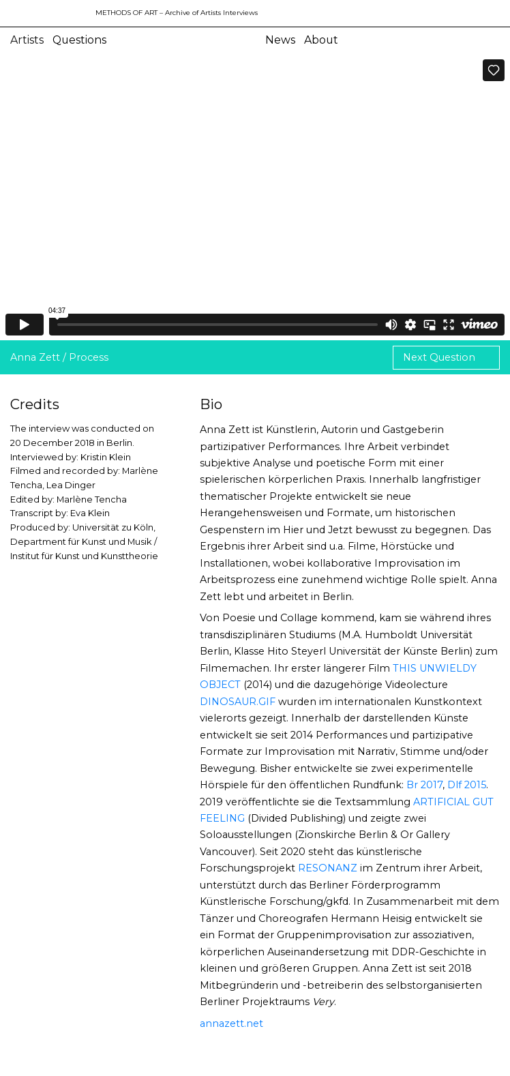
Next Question (440, 357)
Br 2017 (424, 785)
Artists (27, 39)
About (321, 39)
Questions (79, 39)
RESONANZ (327, 868)
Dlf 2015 (466, 785)
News (280, 39)
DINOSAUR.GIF (237, 702)
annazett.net (231, 1023)
